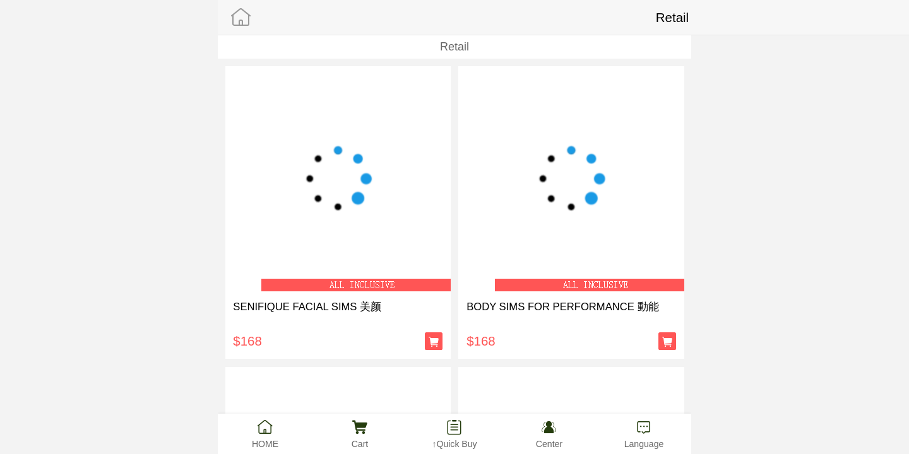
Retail (454, 46)
